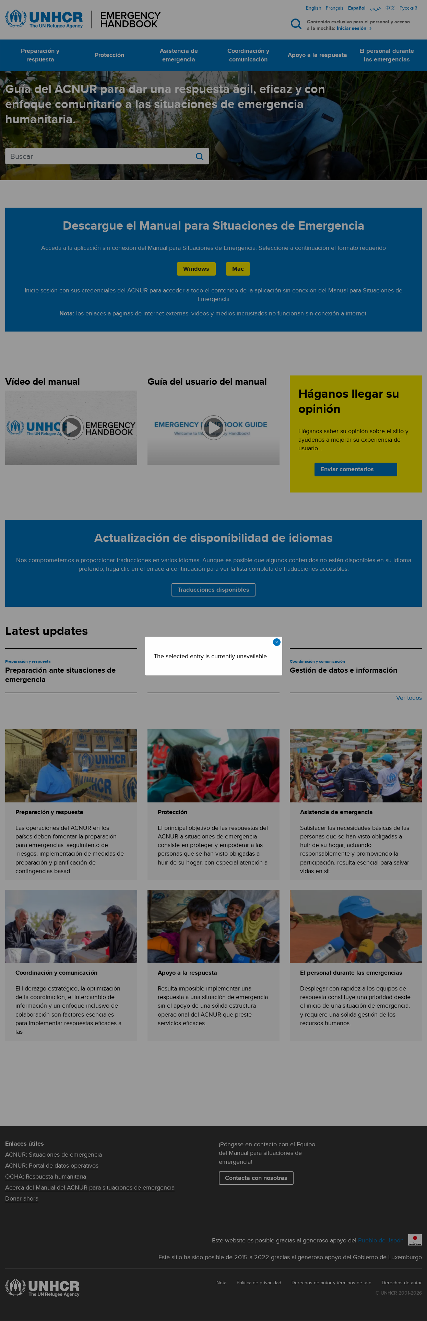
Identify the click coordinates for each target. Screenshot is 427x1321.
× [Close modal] (276, 642)
